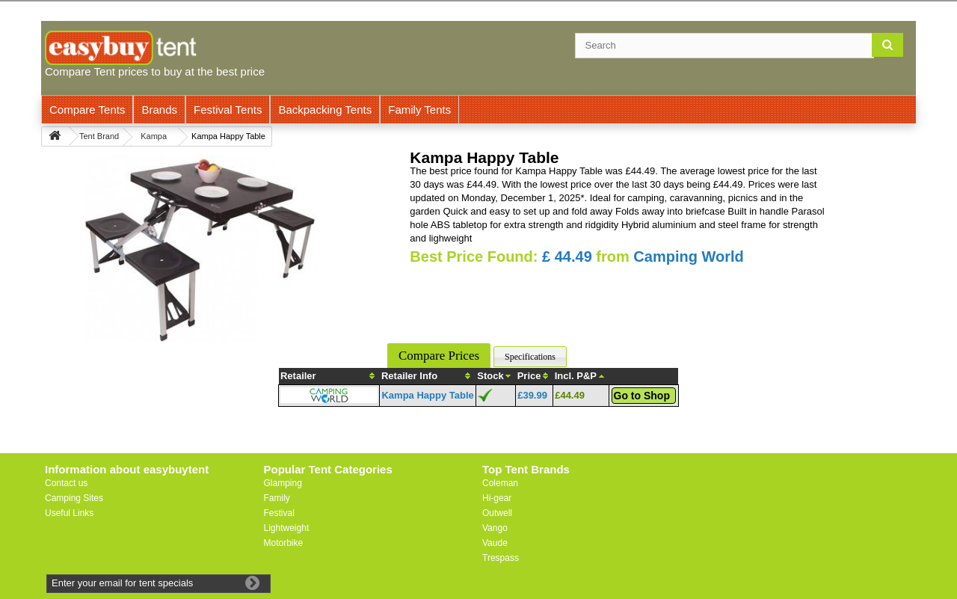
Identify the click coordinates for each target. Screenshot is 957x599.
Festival (279, 513)
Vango (495, 528)
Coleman (500, 483)
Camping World (688, 256)
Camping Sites (74, 498)
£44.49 (570, 395)
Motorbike (284, 543)
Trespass (500, 558)
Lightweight (287, 528)
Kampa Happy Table (427, 395)
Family (277, 498)
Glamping (283, 483)
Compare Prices (439, 355)
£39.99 (532, 395)
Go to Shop (642, 396)
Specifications (530, 356)
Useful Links (69, 513)
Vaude (495, 543)
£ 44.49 (567, 256)
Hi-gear (496, 498)
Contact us (66, 483)
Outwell (497, 513)
